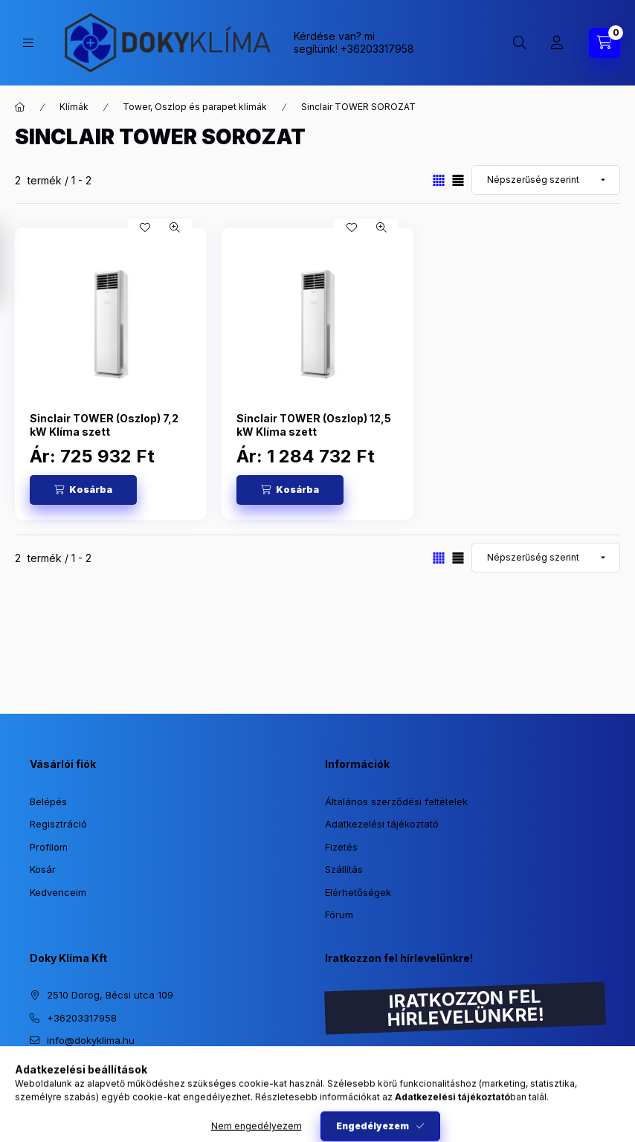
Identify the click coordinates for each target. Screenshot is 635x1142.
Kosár (43, 869)
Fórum (339, 914)
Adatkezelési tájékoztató (382, 824)
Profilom (49, 847)
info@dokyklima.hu (91, 1040)
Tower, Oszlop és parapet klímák (195, 106)
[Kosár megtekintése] (604, 43)
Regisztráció (58, 824)
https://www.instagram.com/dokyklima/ (34, 1078)
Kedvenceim (58, 892)
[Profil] (557, 43)
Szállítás (344, 869)
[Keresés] (520, 43)
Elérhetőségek (358, 892)
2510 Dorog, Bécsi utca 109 (110, 995)
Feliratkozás (374, 1103)
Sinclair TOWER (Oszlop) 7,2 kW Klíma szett (104, 425)
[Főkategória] (20, 107)
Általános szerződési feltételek (396, 801)
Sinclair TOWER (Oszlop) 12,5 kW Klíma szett (313, 425)
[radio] (458, 180)
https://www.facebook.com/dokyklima (64, 1078)
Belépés (48, 801)
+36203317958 (377, 48)
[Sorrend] (545, 180)
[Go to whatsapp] (599, 1098)
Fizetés (341, 847)
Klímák (73, 106)
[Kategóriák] (28, 43)
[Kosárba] (83, 490)
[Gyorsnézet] (175, 227)
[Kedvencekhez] (145, 227)
